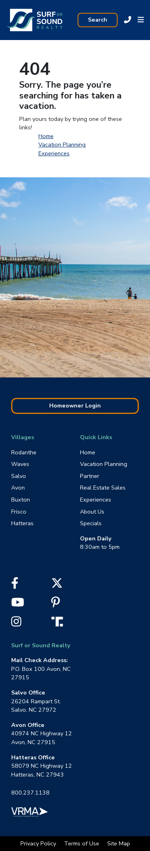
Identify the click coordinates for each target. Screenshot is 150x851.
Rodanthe (23, 452)
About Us (92, 512)
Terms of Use (82, 843)
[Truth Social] (59, 621)
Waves (20, 464)
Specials (91, 523)
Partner (89, 476)
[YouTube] (17, 604)
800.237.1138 (30, 793)
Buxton (20, 500)
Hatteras (22, 523)
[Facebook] (14, 585)
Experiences (54, 153)
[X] (57, 585)
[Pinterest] (55, 604)
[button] (141, 20)
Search (97, 20)
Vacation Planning (62, 144)
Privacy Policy (39, 843)
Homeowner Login (75, 405)
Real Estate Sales (103, 488)
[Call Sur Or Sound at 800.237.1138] (127, 20)
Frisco (18, 512)
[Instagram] (16, 624)
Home (46, 136)
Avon (18, 488)
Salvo (18, 476)
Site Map (118, 843)
